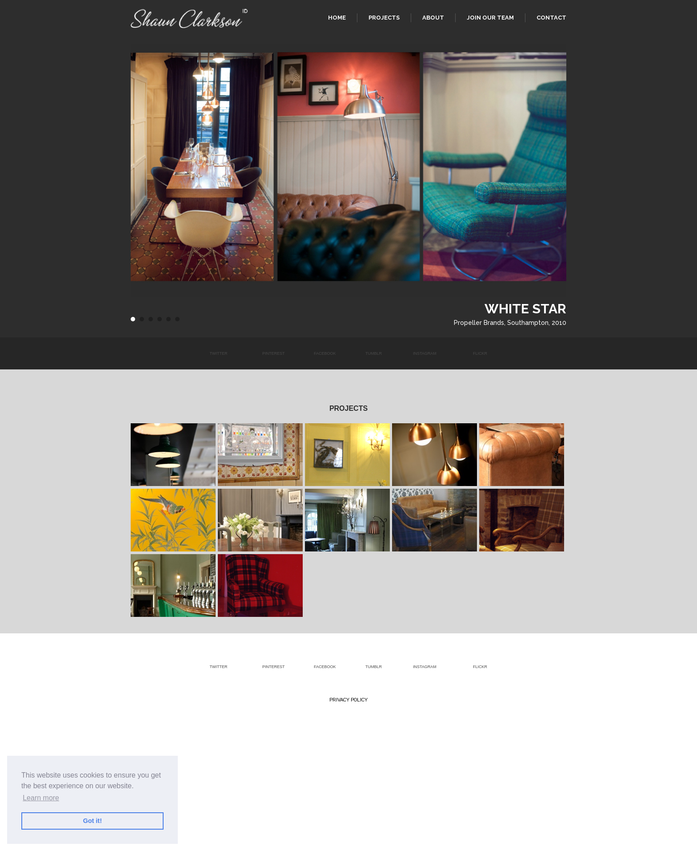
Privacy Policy (348, 700)
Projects (384, 17)
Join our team (490, 17)
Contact (551, 17)
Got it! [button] (92, 820)
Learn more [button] (41, 798)
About (433, 17)
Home (337, 17)
